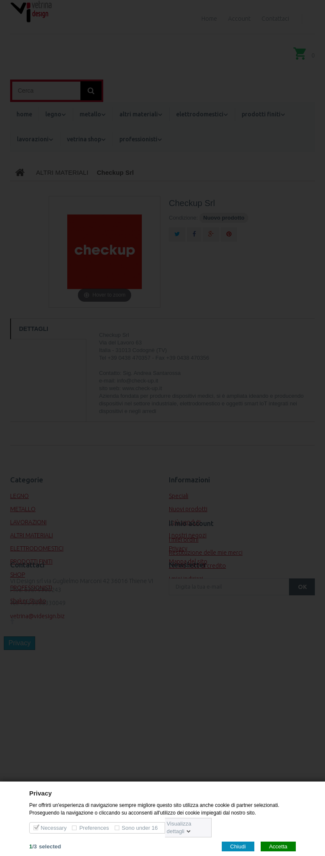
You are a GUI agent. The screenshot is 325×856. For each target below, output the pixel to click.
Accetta (278, 846)
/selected (45, 846)
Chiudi (238, 846)
